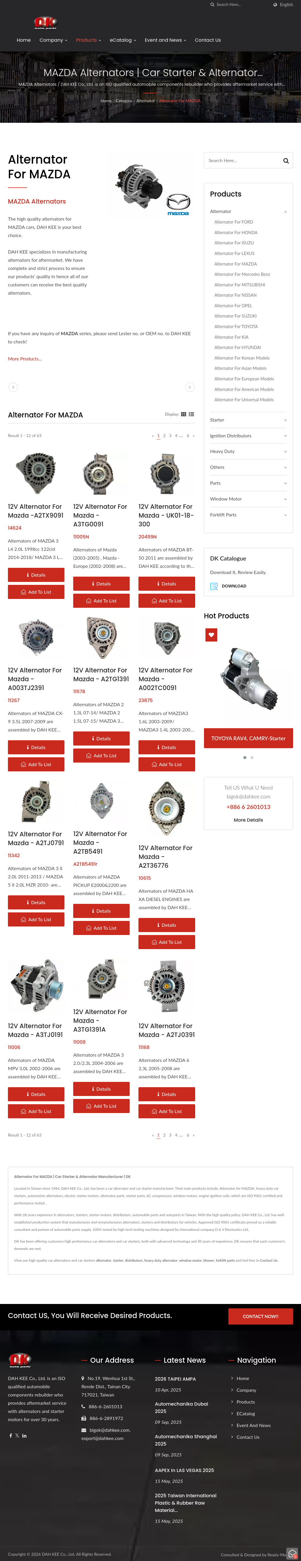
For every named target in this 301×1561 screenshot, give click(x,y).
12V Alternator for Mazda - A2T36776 (165, 857)
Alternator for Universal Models (244, 399)
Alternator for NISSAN (236, 295)
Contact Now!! (260, 1316)
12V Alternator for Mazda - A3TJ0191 (35, 1030)
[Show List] (191, 414)
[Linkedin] (24, 1434)
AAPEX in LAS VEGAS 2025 (184, 1469)
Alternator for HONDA (236, 232)
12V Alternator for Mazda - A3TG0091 (100, 515)
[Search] (243, 4)
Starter (217, 419)
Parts (215, 483)
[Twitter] (17, 1434)
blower (208, 1260)
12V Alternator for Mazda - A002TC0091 (165, 679)
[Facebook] (10, 1434)
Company (53, 40)
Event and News (165, 40)
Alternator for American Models (244, 389)
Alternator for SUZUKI (236, 315)
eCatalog (123, 40)
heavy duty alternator (161, 1260)
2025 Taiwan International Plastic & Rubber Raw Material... (185, 1501)
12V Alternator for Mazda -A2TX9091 (35, 511)
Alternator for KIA (232, 337)
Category (124, 100)
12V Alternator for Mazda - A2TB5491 (100, 843)
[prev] (13, 387)
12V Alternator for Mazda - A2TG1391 (101, 674)
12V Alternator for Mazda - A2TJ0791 (36, 838)
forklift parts (225, 1260)
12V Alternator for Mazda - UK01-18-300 (166, 515)
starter (118, 1260)
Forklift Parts (223, 514)
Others (217, 467)
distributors (134, 1260)
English (286, 4)
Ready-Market (280, 1553)
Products (88, 40)
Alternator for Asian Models (241, 368)
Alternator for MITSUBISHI (240, 284)
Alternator (145, 100)
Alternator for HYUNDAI (238, 347)
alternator (103, 1260)
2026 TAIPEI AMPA (175, 1377)
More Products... (25, 358)
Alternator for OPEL (233, 305)
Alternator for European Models (244, 378)
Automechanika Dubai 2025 (181, 1406)
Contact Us (208, 40)
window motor (190, 1260)
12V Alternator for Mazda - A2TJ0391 (166, 1030)
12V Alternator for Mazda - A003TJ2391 (35, 679)
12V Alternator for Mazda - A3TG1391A (100, 1021)
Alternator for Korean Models (242, 357)
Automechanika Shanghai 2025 (186, 1439)
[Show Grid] (184, 414)
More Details (248, 820)
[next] (190, 387)
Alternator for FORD (234, 221)
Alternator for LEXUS (235, 253)
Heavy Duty (222, 451)
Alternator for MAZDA (179, 100)
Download (228, 586)
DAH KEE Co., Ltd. (58, 1552)
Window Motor (226, 498)
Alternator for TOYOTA (236, 326)
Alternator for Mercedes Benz (242, 274)
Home (24, 40)
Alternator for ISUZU (234, 242)
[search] (212, 4)
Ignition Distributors (231, 435)
